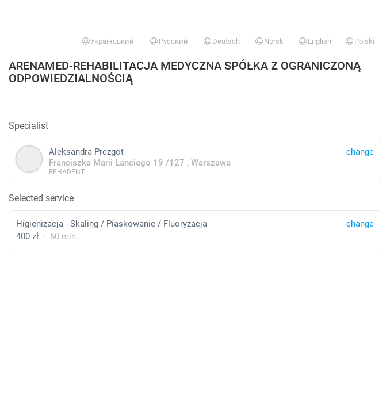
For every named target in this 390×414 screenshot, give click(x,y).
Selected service (41, 198)
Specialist (28, 125)
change (360, 223)
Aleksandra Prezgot (195, 160)
